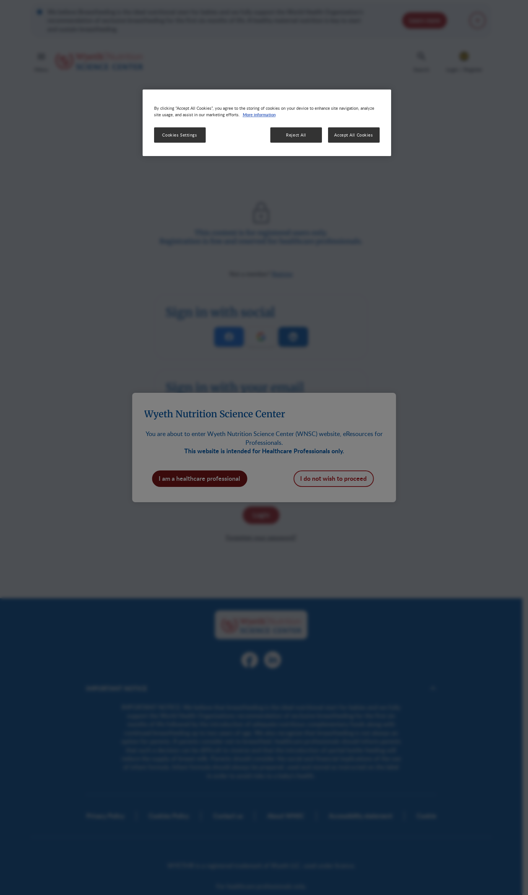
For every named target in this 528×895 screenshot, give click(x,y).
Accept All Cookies (353, 135)
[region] (267, 123)
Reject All (296, 135)
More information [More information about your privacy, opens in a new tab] (259, 114)
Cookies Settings (179, 135)
